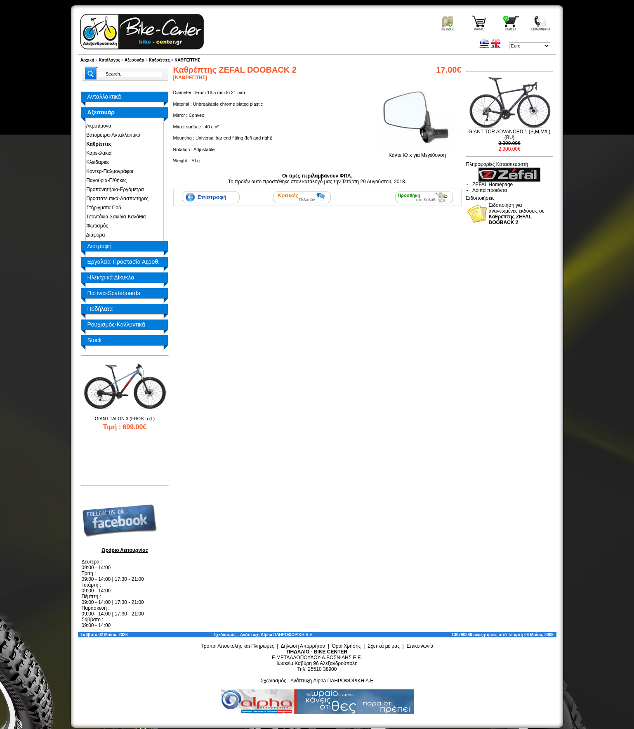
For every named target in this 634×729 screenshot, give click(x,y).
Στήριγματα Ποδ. (103, 208)
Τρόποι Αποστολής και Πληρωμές (237, 646)
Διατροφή (99, 246)
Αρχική (87, 60)
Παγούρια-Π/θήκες (105, 180)
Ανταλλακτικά (104, 96)
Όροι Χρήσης (346, 646)
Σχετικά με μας (384, 646)
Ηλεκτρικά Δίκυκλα (110, 277)
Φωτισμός (96, 226)
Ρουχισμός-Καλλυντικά (116, 324)
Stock (94, 340)
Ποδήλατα (100, 308)
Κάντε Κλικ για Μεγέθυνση (417, 152)
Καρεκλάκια (98, 153)
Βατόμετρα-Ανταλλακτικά (112, 135)
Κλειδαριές (97, 162)
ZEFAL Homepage (492, 184)
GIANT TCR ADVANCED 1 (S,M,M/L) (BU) (510, 134)
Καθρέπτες (159, 60)
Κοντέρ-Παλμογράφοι (108, 171)
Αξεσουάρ (134, 60)
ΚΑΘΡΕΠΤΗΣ (187, 60)
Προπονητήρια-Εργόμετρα (114, 189)
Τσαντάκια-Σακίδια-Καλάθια (115, 217)
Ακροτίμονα (97, 126)
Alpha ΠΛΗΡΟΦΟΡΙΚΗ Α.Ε (286, 634)
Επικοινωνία (419, 646)
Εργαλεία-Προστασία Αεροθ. (123, 261)
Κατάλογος (109, 60)
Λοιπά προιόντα (489, 190)
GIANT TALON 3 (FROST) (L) (125, 418)
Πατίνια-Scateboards (113, 293)
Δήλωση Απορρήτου (302, 646)
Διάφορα (94, 235)
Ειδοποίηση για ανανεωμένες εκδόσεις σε (516, 213)
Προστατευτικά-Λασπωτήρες (116, 198)
